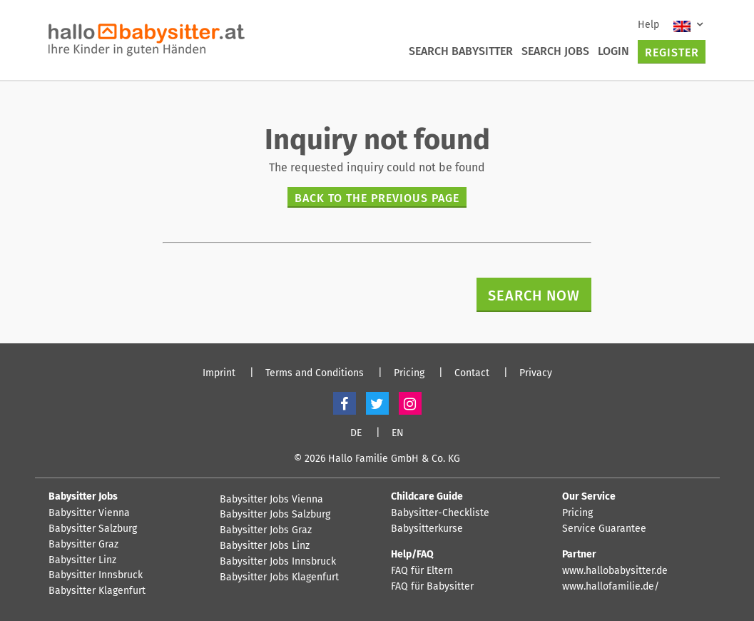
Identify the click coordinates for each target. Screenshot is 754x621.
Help (648, 25)
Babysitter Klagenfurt (97, 591)
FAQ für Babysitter (432, 586)
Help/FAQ (412, 554)
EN (398, 433)
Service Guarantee (604, 529)
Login (613, 51)
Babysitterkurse (427, 529)
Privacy (535, 373)
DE (356, 433)
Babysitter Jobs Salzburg (275, 514)
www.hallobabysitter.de (615, 571)
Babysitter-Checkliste (440, 513)
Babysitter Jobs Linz (265, 546)
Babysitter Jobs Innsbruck (278, 561)
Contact (471, 373)
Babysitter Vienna (89, 513)
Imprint (219, 373)
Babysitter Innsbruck (96, 575)
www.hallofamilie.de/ (610, 586)
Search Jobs (555, 51)
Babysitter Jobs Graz (266, 530)
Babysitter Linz (82, 560)
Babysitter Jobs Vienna (271, 499)
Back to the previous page (377, 198)
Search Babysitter (461, 51)
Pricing (409, 373)
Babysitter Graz (83, 544)
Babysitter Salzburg (93, 529)
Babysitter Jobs (83, 496)
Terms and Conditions (314, 373)
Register (672, 52)
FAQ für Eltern (422, 571)
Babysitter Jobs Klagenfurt (279, 577)
